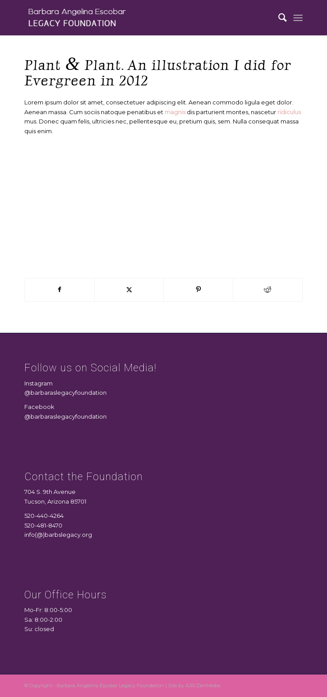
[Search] (278, 17)
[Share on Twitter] (129, 289)
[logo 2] (135, 17)
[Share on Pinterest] (198, 289)
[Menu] (298, 17)
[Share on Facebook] (59, 289)
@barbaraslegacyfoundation (65, 392)
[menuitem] (278, 17)
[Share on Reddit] (267, 289)
